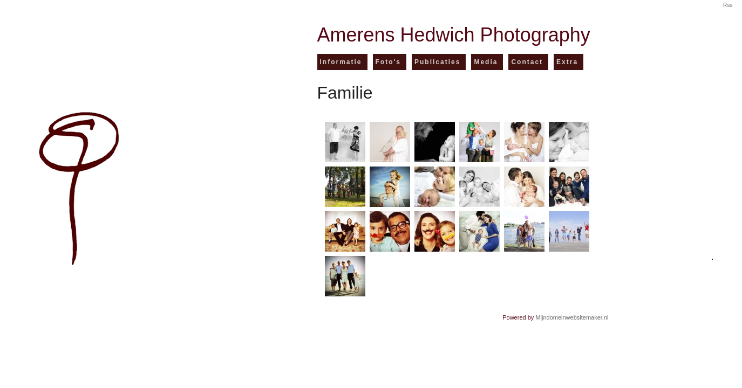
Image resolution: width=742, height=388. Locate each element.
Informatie (341, 62)
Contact (527, 62)
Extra (567, 62)
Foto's (388, 62)
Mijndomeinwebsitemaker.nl (571, 317)
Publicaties (437, 62)
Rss (727, 5)
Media (486, 62)
